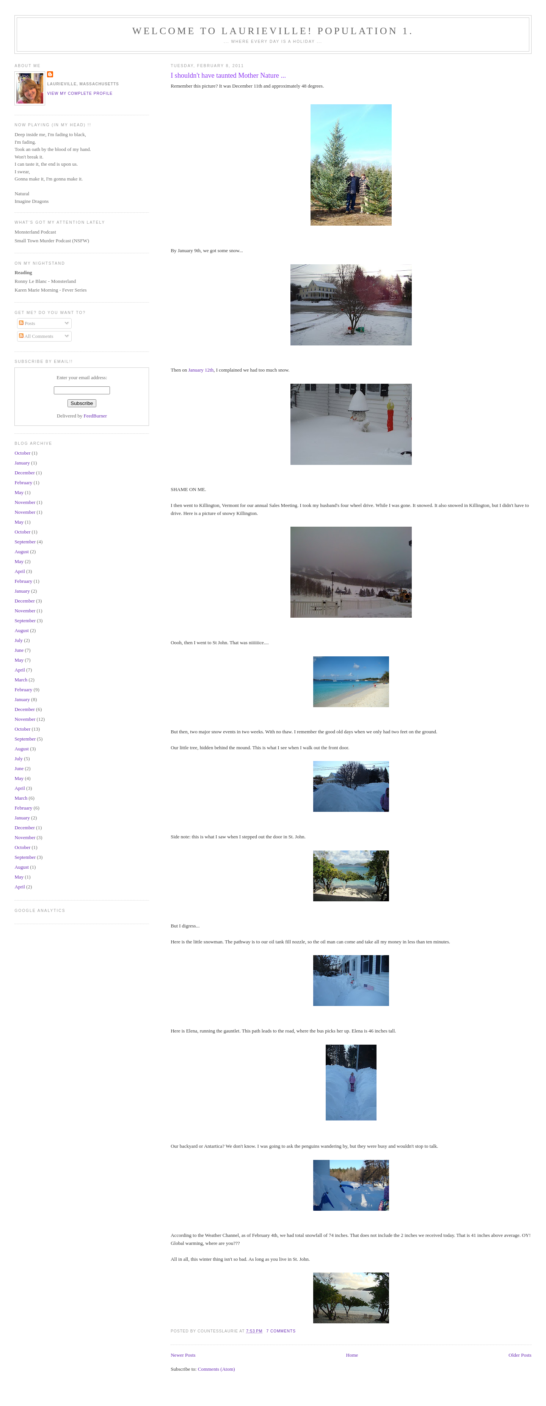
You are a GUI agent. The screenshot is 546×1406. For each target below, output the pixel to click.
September (25, 542)
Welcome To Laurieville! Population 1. (273, 30)
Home (352, 1355)
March (20, 680)
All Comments (36, 336)
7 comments (281, 1331)
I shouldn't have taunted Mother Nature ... (228, 75)
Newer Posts (183, 1355)
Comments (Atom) (216, 1369)
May (19, 492)
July (18, 640)
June (19, 650)
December (24, 472)
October (22, 453)
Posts (27, 323)
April (19, 571)
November (24, 502)
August (21, 551)
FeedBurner (95, 416)
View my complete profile (80, 93)
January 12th (200, 370)
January (22, 463)
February (23, 482)
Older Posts (519, 1355)
